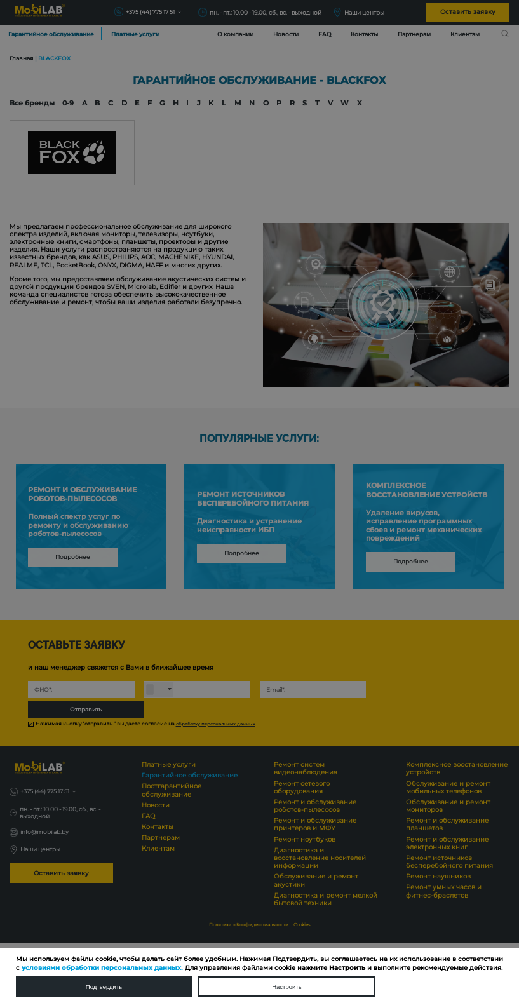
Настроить (287, 986)
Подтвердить (104, 986)
